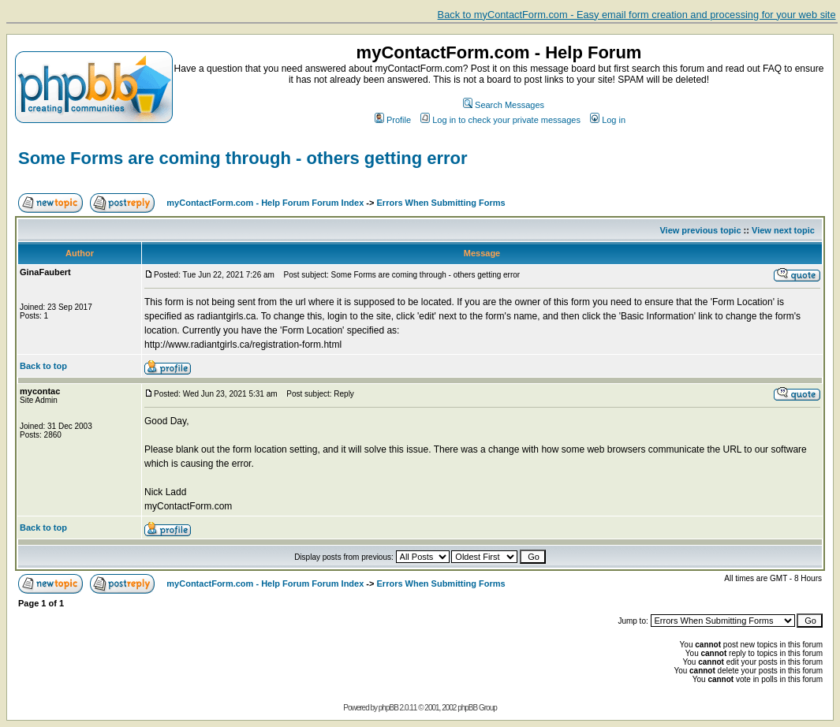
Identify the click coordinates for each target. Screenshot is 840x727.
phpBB (388, 707)
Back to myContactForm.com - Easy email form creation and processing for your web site (637, 15)
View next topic (783, 230)
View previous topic (700, 230)
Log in (607, 120)
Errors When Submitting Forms (441, 202)
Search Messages (503, 105)
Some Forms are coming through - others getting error (243, 158)
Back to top (43, 366)
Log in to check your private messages (500, 120)
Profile (393, 120)
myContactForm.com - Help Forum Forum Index (265, 202)
